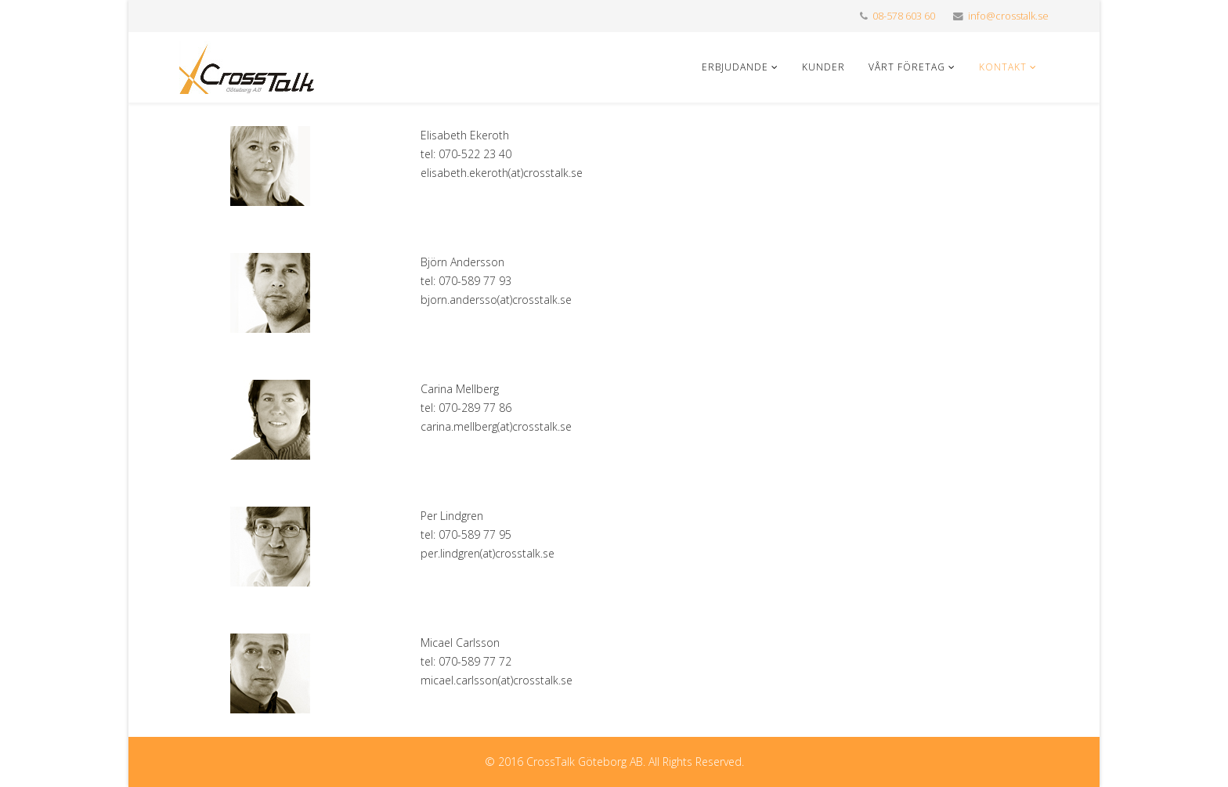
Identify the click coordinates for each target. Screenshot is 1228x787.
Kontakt (1003, 67)
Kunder (823, 67)
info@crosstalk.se (1008, 16)
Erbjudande (735, 67)
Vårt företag (907, 67)
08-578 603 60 (903, 16)
